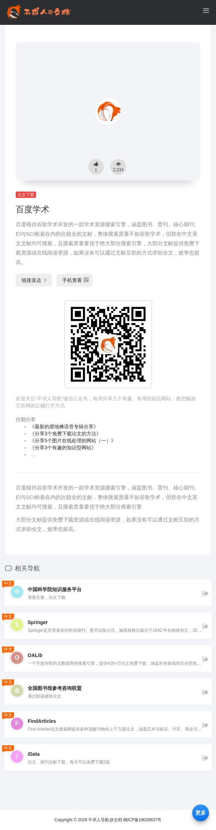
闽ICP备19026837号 (142, 819)
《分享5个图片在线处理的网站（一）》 (73, 440)
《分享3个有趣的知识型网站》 (63, 447)
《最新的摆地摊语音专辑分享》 (64, 426)
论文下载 (26, 194)
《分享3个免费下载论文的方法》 (65, 433)
